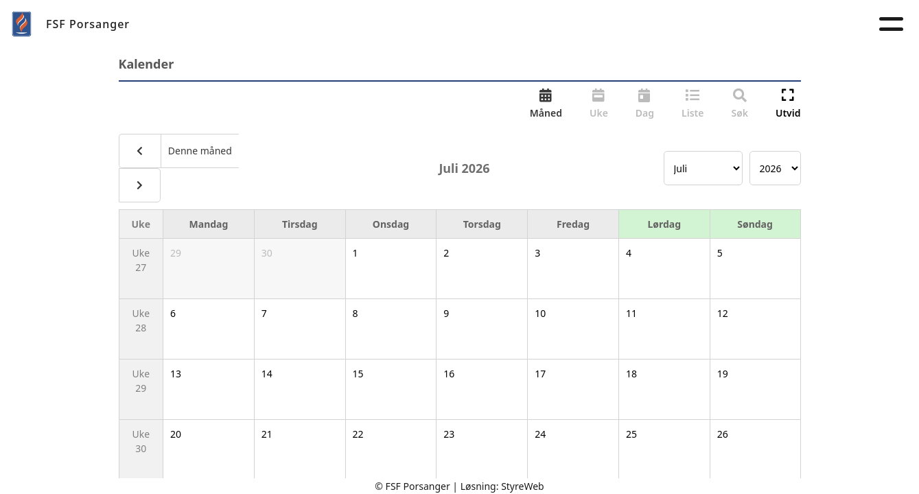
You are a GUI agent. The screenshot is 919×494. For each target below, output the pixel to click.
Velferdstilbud (423, 23)
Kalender (516, 23)
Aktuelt (335, 23)
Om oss (270, 23)
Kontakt (596, 23)
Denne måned (199, 150)
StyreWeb (522, 486)
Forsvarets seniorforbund (729, 23)
